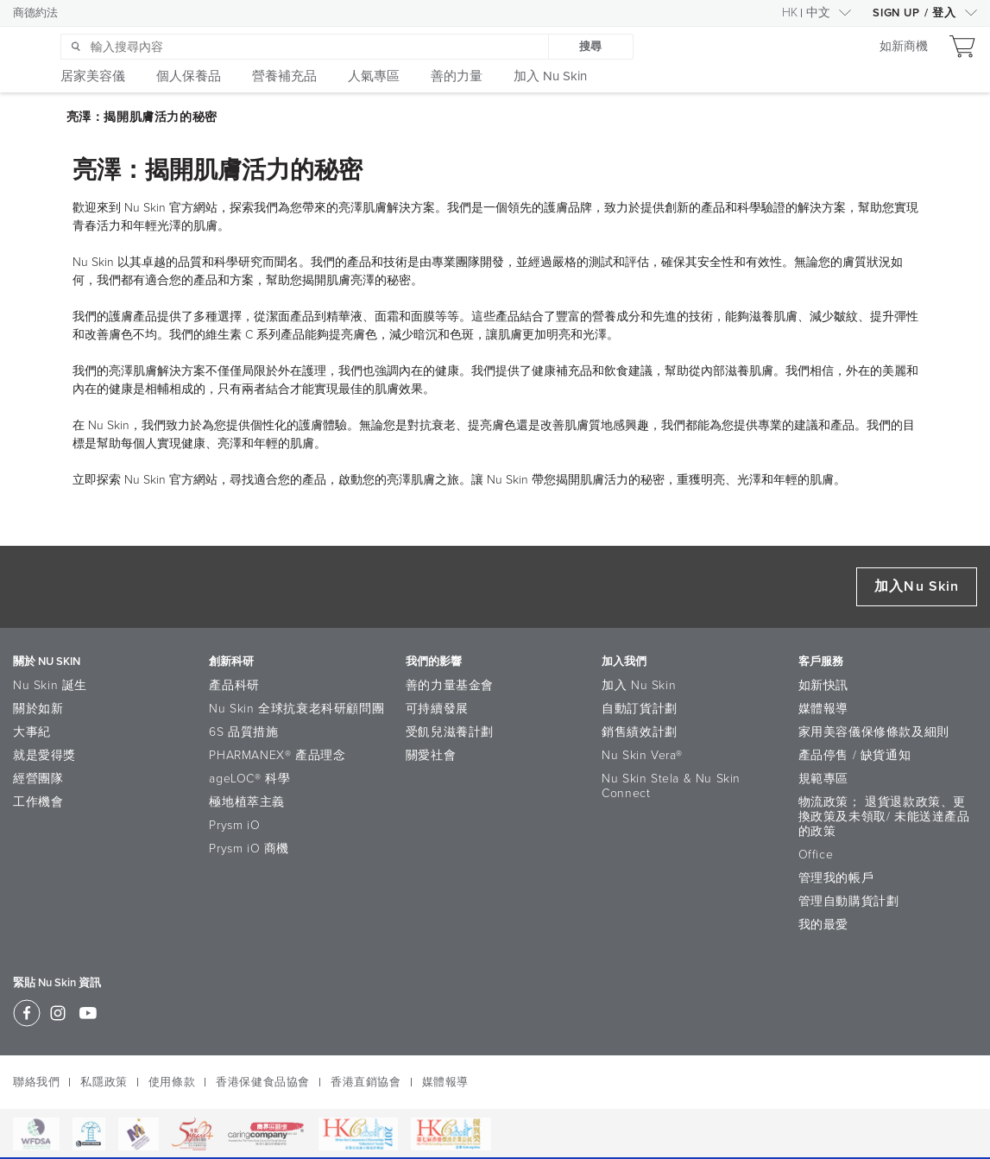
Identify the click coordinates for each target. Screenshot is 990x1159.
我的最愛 (823, 924)
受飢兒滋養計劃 (450, 732)
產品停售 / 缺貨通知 (854, 755)
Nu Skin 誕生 (50, 685)
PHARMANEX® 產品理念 (277, 755)
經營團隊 (38, 778)
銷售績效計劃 (640, 732)
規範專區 (823, 778)
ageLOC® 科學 (249, 778)
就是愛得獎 (44, 755)
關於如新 (38, 708)
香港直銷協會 (366, 1082)
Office (816, 854)
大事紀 (32, 732)
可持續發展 (437, 708)
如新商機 (904, 47)
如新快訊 (823, 685)
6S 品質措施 (243, 732)
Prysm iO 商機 (249, 848)
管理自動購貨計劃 (848, 901)
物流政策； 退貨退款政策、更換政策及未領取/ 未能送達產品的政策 (884, 817)
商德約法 (35, 13)
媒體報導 (823, 708)
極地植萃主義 (247, 802)
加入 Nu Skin (639, 685)
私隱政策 (103, 1082)
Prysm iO (234, 825)
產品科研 (234, 685)
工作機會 (38, 802)
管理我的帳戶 (836, 878)
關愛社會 (431, 755)
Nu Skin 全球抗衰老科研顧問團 (296, 708)
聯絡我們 (36, 1082)
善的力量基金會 (450, 685)
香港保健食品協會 (263, 1082)
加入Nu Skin (916, 586)
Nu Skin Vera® (642, 755)
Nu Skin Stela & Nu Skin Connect (671, 786)
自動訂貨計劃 (640, 708)
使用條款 (171, 1082)
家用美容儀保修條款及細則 (873, 732)
